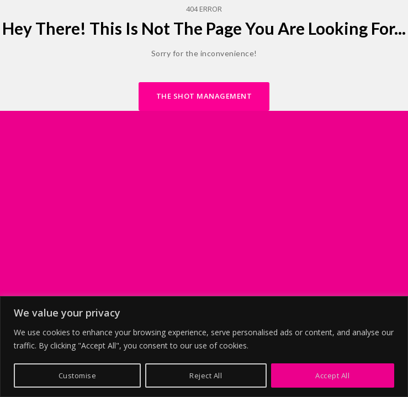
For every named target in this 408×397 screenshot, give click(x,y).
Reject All (205, 375)
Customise (78, 375)
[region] (204, 346)
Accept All (332, 375)
